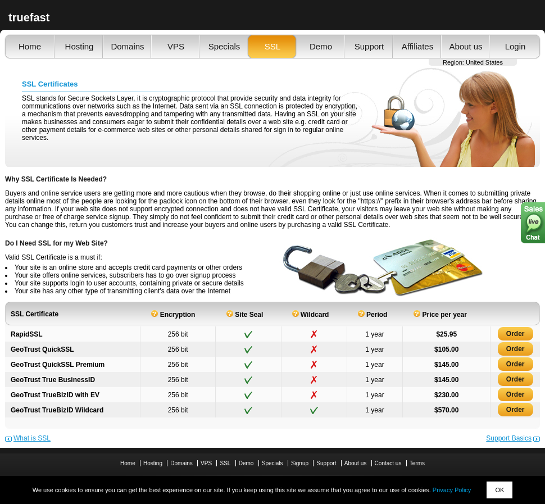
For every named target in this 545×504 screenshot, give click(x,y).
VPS (175, 46)
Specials (224, 46)
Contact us (388, 463)
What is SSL (32, 438)
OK (499, 490)
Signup (299, 463)
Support (369, 46)
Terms (417, 463)
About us (465, 46)
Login (515, 46)
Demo (321, 46)
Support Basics (509, 438)
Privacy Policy (452, 490)
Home (30, 46)
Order (515, 334)
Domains (127, 46)
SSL (272, 46)
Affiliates (417, 46)
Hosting (79, 46)
